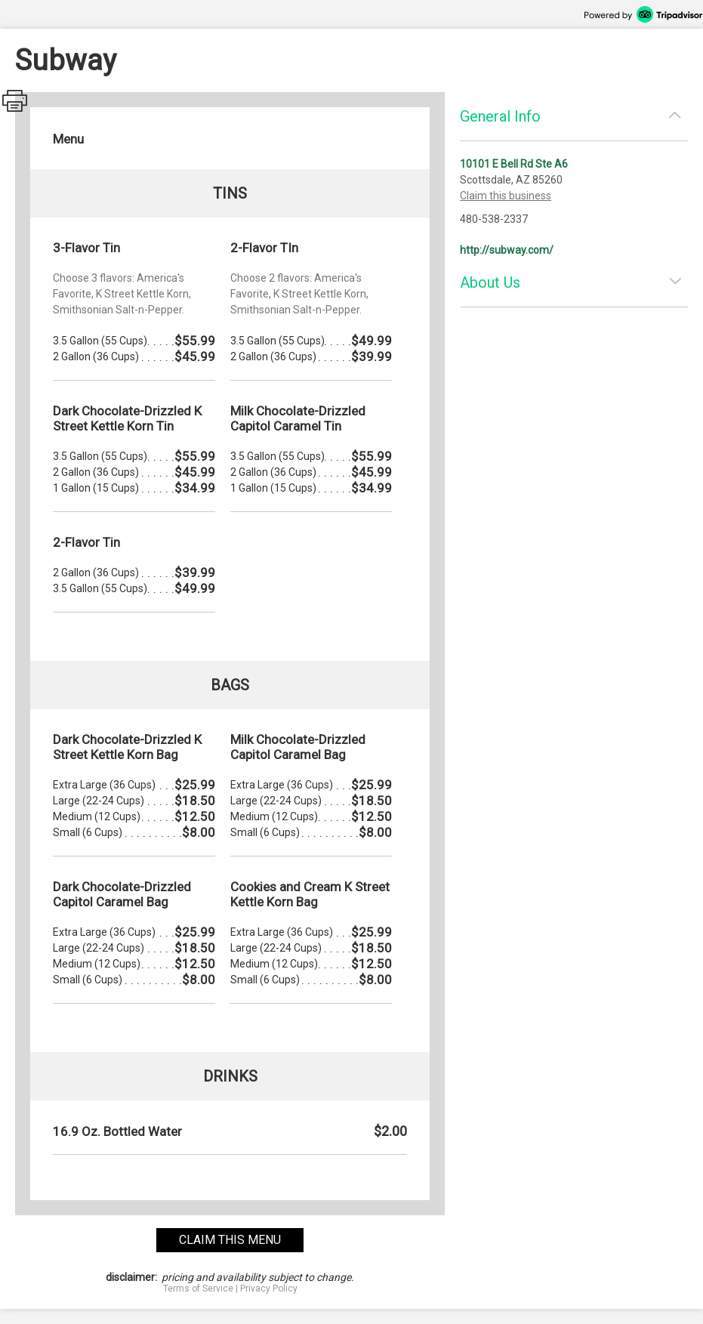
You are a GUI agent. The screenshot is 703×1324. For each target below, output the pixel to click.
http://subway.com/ (506, 250)
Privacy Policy (269, 1288)
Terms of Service (198, 1288)
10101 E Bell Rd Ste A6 (514, 164)
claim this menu (230, 1240)
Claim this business (505, 196)
